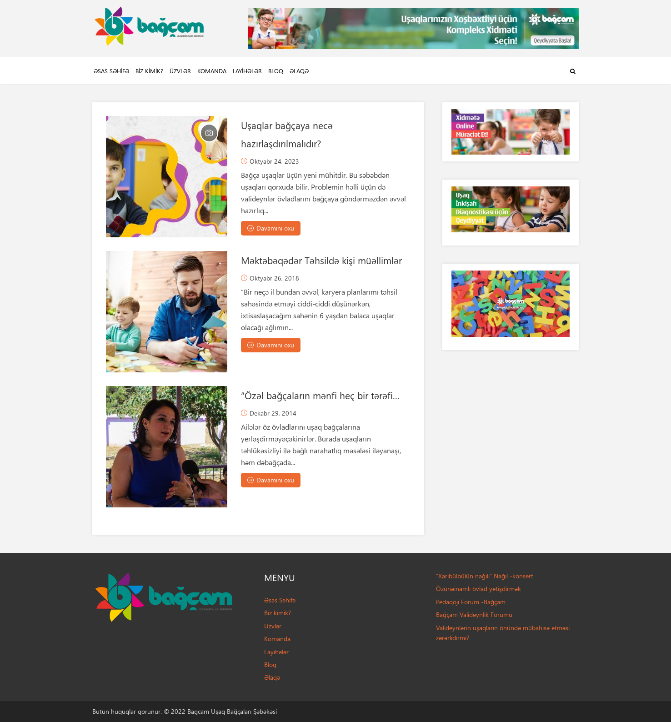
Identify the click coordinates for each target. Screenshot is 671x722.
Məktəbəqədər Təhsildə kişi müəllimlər (321, 260)
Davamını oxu (270, 228)
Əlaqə (299, 71)
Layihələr (247, 71)
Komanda (211, 71)
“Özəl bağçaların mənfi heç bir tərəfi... (320, 395)
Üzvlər (180, 71)
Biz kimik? (149, 71)
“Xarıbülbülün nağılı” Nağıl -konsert (484, 576)
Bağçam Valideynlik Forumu (474, 614)
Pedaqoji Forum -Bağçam (471, 601)
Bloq (275, 71)
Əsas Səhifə (111, 71)
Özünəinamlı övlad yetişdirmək (478, 588)
